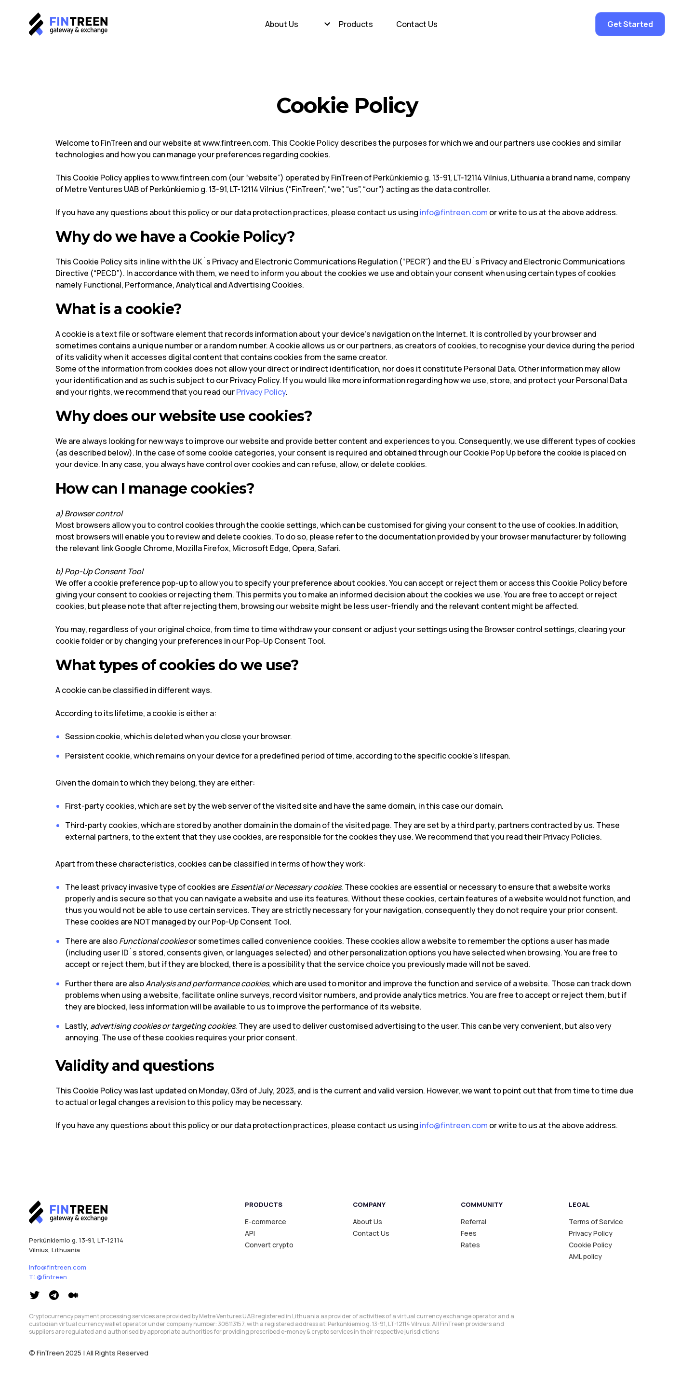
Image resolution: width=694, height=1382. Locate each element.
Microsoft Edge (260, 548)
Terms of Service (596, 1221)
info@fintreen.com (454, 212)
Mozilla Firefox (202, 548)
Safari (328, 548)
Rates (470, 1244)
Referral (473, 1221)
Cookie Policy (590, 1244)
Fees (469, 1233)
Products (356, 24)
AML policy (585, 1256)
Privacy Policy (261, 392)
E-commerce (265, 1221)
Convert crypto (269, 1244)
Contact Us (417, 24)
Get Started (630, 24)
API (250, 1233)
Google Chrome (144, 548)
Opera (303, 548)
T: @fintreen (48, 1276)
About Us (281, 24)
